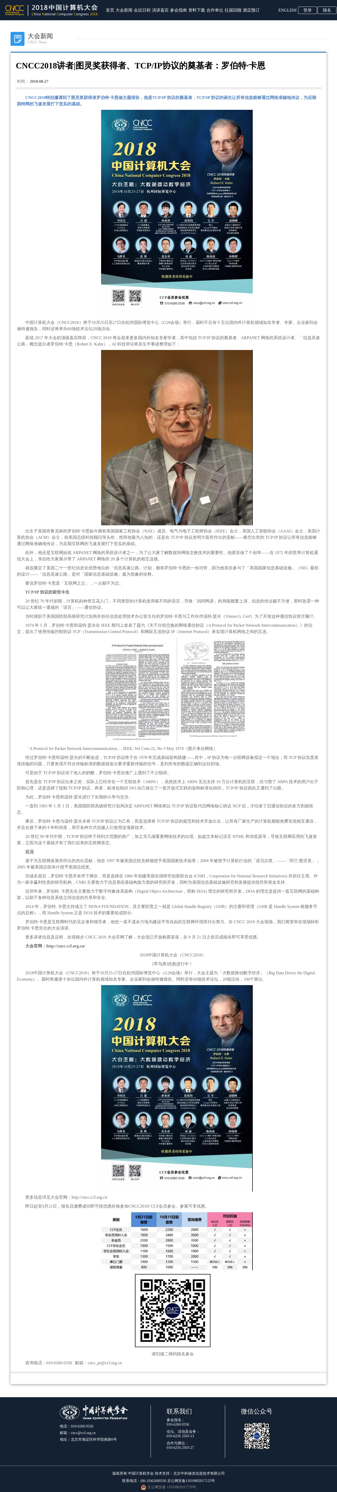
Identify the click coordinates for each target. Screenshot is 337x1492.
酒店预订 (251, 10)
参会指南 (178, 10)
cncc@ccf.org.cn (83, 1433)
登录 (307, 10)
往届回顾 (233, 10)
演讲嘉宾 (160, 10)
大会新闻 (124, 10)
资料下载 (196, 10)
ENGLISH (287, 10)
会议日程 (142, 10)
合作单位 (214, 10)
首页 (110, 10)
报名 (327, 10)
